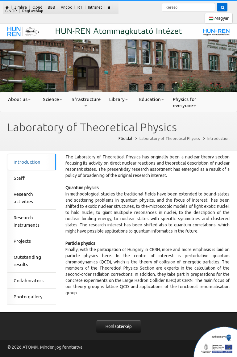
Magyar (219, 18)
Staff (19, 178)
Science (52, 99)
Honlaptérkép (119, 326)
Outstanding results (27, 260)
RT (79, 7)
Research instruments (27, 221)
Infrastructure (85, 102)
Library (118, 99)
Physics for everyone (184, 102)
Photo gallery (28, 296)
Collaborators (29, 280)
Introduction (27, 162)
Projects (22, 241)
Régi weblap (32, 11)
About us (19, 99)
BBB (51, 7)
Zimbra (20, 7)
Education (151, 99)
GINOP (11, 11)
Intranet (95, 7)
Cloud (37, 7)
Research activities (23, 197)
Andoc (66, 7)
